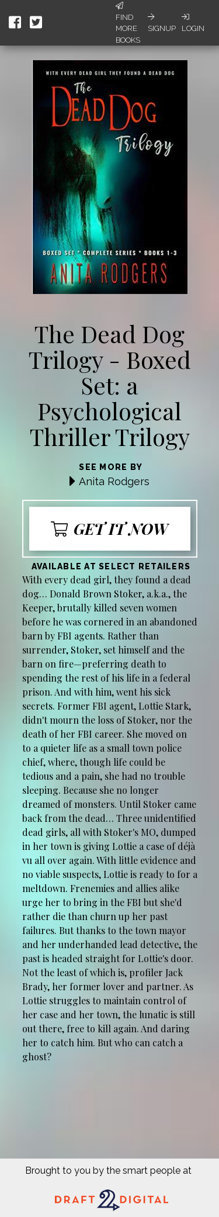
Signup (162, 23)
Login (193, 23)
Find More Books (128, 23)
